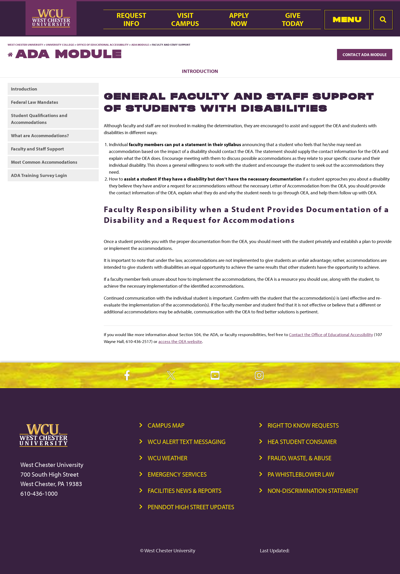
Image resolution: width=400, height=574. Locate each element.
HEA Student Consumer (302, 441)
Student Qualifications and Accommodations (39, 118)
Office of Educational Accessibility (103, 44)
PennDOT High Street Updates (191, 507)
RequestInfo (131, 19)
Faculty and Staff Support (37, 149)
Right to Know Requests (303, 425)
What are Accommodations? (40, 135)
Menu (347, 19)
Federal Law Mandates (34, 102)
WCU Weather (167, 458)
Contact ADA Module (365, 54)
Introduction (200, 71)
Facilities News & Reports (184, 490)
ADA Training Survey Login (39, 175)
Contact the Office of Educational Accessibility (331, 334)
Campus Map (166, 425)
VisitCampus (185, 19)
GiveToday (293, 19)
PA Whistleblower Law (301, 474)
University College (60, 44)
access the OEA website (180, 341)
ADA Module (140, 44)
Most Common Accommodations (44, 162)
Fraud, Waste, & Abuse (299, 458)
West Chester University (25, 44)
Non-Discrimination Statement (313, 490)
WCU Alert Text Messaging (187, 441)
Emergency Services (177, 474)
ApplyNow (239, 19)
